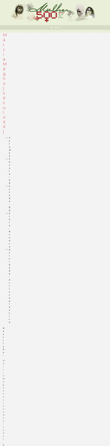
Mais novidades (91, 373)
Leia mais (9, 407)
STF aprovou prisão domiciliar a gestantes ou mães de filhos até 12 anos (54, 344)
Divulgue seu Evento (18, 429)
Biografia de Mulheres (15, 158)
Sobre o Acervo (91, 195)
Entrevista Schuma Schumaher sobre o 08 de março (44, 338)
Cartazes (12, 188)
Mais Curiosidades (89, 411)
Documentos (14, 184)
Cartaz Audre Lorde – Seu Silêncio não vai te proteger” (45, 350)
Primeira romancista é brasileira (23, 392)
